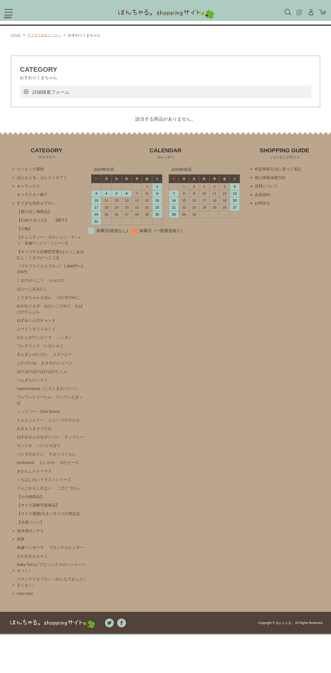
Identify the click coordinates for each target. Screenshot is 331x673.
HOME (15, 35)
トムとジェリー (31, 428)
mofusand (60, 472)
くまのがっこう (31, 284)
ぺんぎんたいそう (33, 387)
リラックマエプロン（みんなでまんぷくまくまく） (52, 619)
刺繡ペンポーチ (31, 575)
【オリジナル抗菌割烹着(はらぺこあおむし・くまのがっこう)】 (50, 257)
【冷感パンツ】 (31, 549)
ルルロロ (59, 284)
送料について (267, 187)
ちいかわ (25, 481)
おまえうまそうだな (35, 437)
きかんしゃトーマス (35, 490)
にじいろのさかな (67, 428)
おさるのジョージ (59, 369)
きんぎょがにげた (33, 361)
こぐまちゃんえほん (35, 302)
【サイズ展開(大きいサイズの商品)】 (46, 537)
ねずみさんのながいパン (39, 446)
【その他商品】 (31, 516)
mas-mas (25, 631)
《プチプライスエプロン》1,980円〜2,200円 (51, 272)
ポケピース (48, 481)
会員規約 (263, 195)
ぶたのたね (27, 369)
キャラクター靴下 (33, 195)
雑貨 (21, 566)
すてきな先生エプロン (46, 35)
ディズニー (27, 455)
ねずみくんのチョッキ (37, 325)
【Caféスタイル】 (33, 222)
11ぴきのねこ (71, 302)
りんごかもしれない (35, 507)
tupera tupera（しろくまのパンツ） (50, 396)
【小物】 (25, 230)
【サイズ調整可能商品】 (39, 525)
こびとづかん (71, 507)
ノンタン (67, 343)
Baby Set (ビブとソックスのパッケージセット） (51, 604)
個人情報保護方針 (271, 178)
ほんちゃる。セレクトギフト (44, 178)
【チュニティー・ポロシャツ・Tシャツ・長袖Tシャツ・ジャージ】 (49, 242)
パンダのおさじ (61, 463)
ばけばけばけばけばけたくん (44, 378)
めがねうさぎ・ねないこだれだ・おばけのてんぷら (50, 313)
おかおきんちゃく (33, 592)
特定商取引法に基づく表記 (279, 169)
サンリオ (50, 455)
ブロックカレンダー (35, 584)
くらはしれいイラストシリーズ (46, 498)
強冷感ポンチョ (31, 557)
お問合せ (263, 204)
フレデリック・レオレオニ (41, 352)
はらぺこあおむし (33, 293)
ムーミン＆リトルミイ (37, 334)
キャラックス (29, 187)
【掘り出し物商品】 (35, 213)
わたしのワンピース (35, 343)
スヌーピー (65, 361)
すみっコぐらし (31, 472)
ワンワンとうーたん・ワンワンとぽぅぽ (50, 407)
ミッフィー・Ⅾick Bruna (39, 419)
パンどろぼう (29, 463)
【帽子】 (63, 222)
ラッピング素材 (31, 169)
